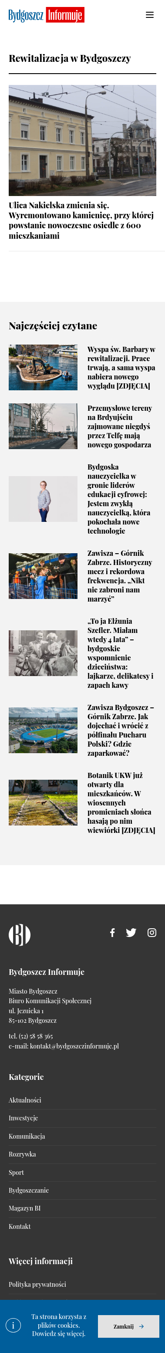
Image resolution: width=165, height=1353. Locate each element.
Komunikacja (27, 1136)
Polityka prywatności (37, 1284)
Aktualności (25, 1100)
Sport (16, 1172)
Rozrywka (22, 1154)
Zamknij (124, 1326)
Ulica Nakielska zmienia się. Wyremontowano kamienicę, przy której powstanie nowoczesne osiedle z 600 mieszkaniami (81, 220)
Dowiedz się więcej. (59, 1333)
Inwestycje (23, 1118)
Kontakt (19, 1226)
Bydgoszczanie (29, 1190)
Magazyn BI (24, 1208)
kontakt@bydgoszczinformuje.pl (74, 1046)
